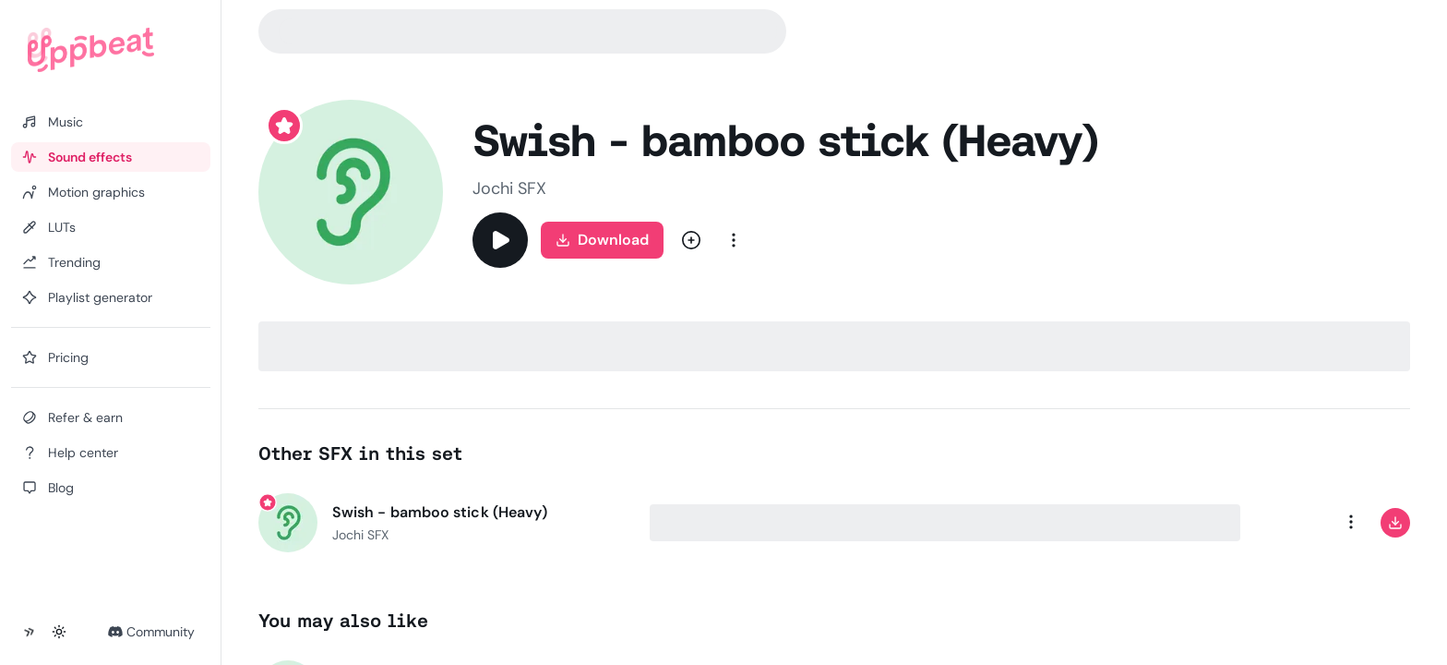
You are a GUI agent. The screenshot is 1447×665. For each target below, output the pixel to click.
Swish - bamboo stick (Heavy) (439, 512)
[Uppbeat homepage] (91, 50)
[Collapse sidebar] (29, 632)
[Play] (500, 240)
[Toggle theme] (59, 632)
